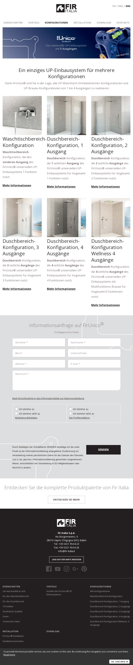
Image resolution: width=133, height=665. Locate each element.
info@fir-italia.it (66, 547)
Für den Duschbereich (13, 597)
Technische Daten (11, 617)
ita (114, 3)
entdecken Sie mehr (66, 495)
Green (6, 612)
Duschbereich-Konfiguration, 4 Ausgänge (110, 612)
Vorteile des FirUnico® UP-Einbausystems (59, 589)
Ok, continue (119, 661)
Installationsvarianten (13, 637)
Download (102, 19)
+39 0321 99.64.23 (69, 539)
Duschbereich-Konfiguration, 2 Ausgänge (110, 602)
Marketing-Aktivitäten (26, 413)
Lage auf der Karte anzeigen (66, 555)
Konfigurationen (57, 19)
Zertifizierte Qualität (12, 607)
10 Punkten (8, 602)
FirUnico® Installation (13, 631)
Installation (81, 19)
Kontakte (119, 19)
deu (128, 3)
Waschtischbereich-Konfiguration (106, 592)
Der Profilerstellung (79, 413)
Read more (9, 654)
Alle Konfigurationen (100, 587)
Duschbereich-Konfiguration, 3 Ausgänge (110, 607)
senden (103, 445)
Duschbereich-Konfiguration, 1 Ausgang (109, 597)
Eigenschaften (16, 19)
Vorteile (36, 19)
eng (120, 3)
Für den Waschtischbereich (16, 592)
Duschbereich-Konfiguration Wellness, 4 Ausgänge (109, 619)
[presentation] (38, 430)
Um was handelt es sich (14, 587)
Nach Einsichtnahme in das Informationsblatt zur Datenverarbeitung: (48, 394)
